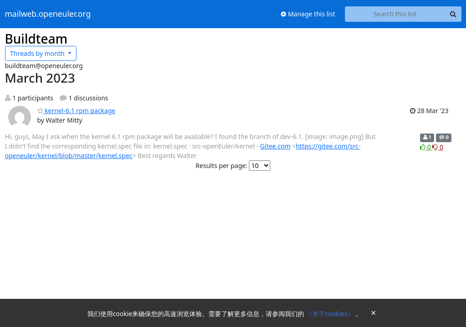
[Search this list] (395, 14)
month (38, 53)
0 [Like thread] (426, 147)
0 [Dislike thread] (437, 147)
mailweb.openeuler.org (48, 14)
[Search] (453, 14)
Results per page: (222, 165)
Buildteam (36, 38)
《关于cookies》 (330, 313)
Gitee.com (275, 146)
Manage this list (308, 14)
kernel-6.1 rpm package (76, 110)
